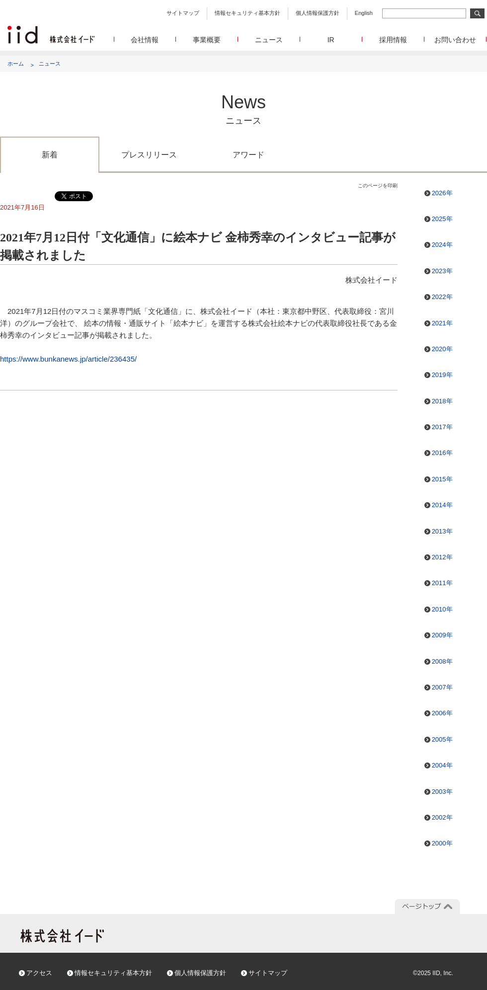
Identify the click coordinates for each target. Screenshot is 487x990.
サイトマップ (182, 13)
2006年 (442, 713)
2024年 (442, 244)
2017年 (442, 427)
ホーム (15, 64)
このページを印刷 (378, 185)
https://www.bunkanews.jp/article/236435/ (68, 359)
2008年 (442, 661)
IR (330, 40)
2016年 (442, 453)
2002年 (442, 817)
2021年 (442, 323)
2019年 (442, 375)
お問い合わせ (455, 40)
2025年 (442, 219)
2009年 (442, 635)
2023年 (442, 271)
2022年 (442, 297)
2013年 (442, 531)
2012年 (442, 557)
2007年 (442, 687)
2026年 (442, 193)
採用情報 (393, 40)
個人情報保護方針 (317, 13)
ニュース (269, 40)
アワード (248, 155)
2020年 (442, 349)
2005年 (442, 739)
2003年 (442, 791)
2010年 (442, 609)
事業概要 (207, 40)
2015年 (442, 479)
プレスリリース (149, 155)
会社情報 (145, 40)
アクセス (39, 973)
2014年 (442, 505)
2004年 (442, 765)
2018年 (442, 401)
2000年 (442, 843)
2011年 (442, 583)
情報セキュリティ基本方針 (247, 13)
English (364, 13)
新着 (50, 155)
